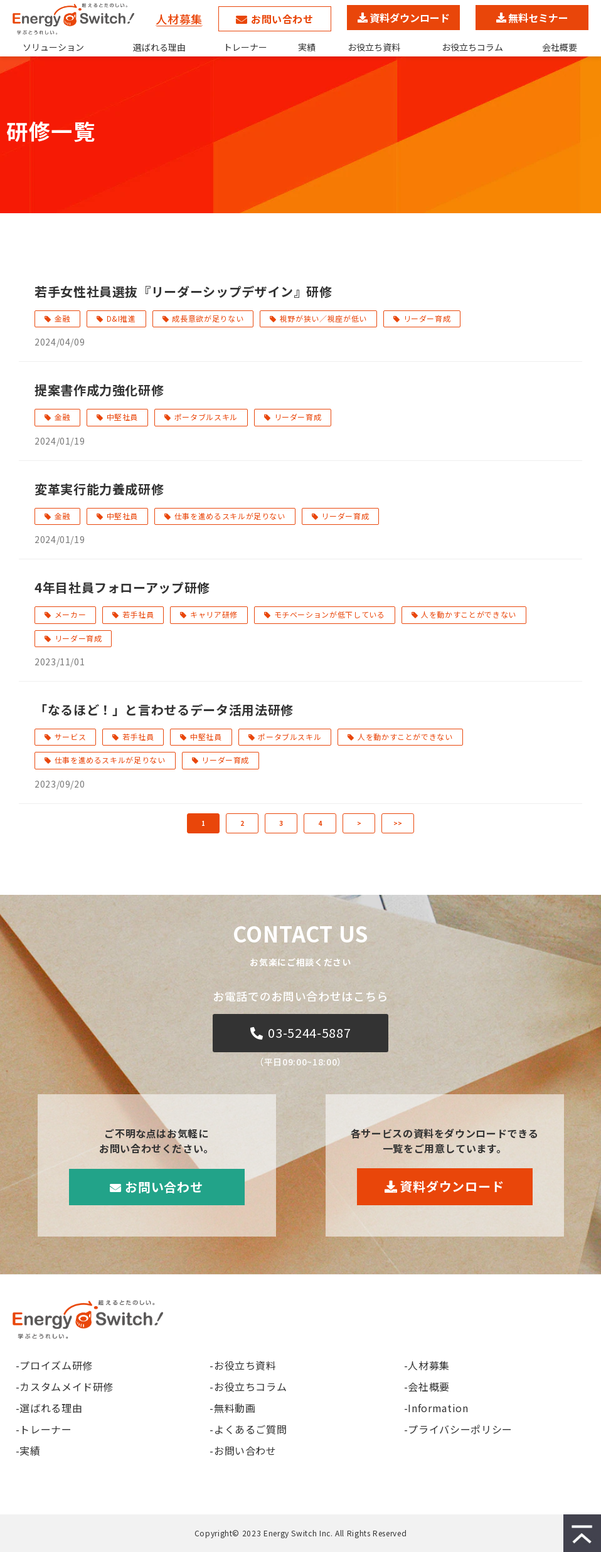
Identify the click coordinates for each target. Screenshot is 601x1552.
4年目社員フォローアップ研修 (122, 587)
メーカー (71, 614)
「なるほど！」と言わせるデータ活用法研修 (164, 709)
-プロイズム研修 (54, 1365)
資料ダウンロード (410, 17)
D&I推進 (121, 318)
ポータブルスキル (206, 416)
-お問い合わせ (243, 1450)
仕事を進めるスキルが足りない (229, 515)
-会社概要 (427, 1386)
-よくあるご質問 (248, 1429)
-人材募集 (427, 1365)
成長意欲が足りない (207, 318)
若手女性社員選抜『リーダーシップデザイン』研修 (183, 291)
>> (397, 823)
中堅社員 (123, 416)
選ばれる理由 (159, 47)
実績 (307, 47)
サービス (71, 736)
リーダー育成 (427, 318)
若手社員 (138, 614)
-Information (436, 1407)
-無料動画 (232, 1407)
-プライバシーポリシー (458, 1429)
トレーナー (245, 47)
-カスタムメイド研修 (65, 1386)
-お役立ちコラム (248, 1386)
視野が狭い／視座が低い (323, 318)
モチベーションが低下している (329, 614)
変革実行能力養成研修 (99, 489)
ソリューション (53, 47)
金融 (62, 318)
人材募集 (179, 18)
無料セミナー (538, 17)
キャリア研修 (214, 614)
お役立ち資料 (374, 47)
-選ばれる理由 (49, 1407)
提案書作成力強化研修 (99, 390)
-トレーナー (44, 1429)
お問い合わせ (282, 18)
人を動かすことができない (468, 614)
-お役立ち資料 (243, 1365)
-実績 (28, 1450)
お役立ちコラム (472, 47)
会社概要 (559, 47)
